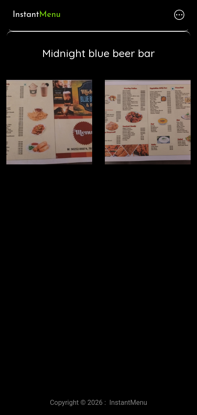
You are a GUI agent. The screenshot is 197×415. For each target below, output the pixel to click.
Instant (36, 15)
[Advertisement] (98, 278)
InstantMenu (128, 403)
